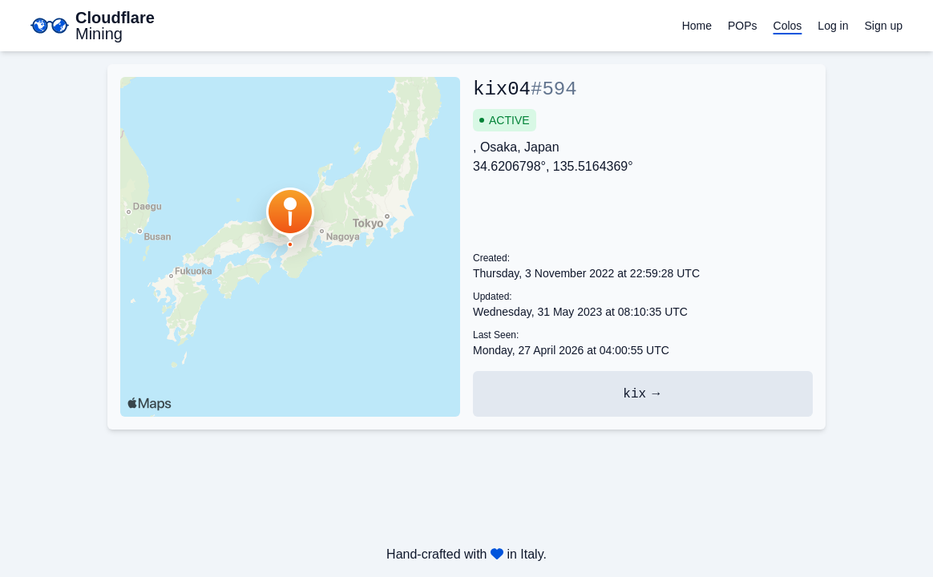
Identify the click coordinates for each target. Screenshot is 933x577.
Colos (787, 25)
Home (697, 25)
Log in (833, 25)
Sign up (884, 25)
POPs (742, 25)
